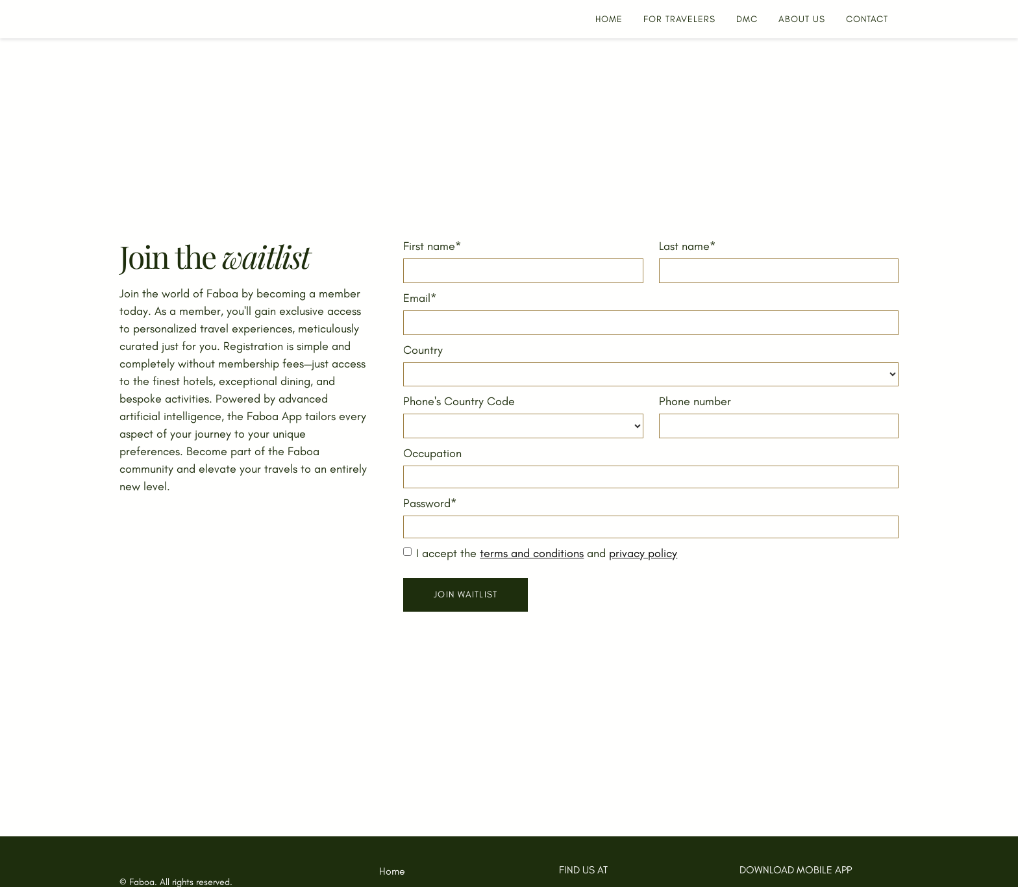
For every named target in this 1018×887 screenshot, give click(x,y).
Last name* (687, 246)
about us (801, 19)
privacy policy (643, 553)
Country (423, 350)
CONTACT (867, 19)
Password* (430, 503)
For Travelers (679, 19)
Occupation (432, 453)
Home (392, 871)
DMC (747, 19)
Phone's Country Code (459, 401)
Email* (420, 298)
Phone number (695, 401)
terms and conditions (532, 553)
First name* (432, 246)
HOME (609, 19)
